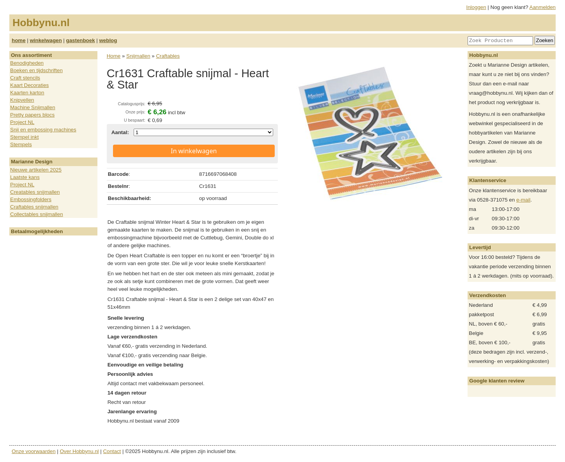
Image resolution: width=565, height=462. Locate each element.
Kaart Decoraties (29, 85)
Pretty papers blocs (32, 115)
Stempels (21, 144)
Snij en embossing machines (43, 130)
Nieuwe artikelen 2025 (36, 170)
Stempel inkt (24, 137)
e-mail (523, 200)
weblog (108, 40)
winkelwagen (46, 40)
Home (114, 56)
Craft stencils (25, 78)
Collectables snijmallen (36, 214)
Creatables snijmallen (35, 192)
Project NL (22, 122)
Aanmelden (543, 7)
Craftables (168, 56)
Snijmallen (138, 56)
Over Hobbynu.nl (79, 451)
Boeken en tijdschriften (36, 70)
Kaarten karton (27, 93)
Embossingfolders (30, 199)
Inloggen (476, 7)
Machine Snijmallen (32, 107)
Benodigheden (27, 63)
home (19, 40)
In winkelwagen (194, 151)
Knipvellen (22, 100)
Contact (112, 451)
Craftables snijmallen (34, 207)
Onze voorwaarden (34, 451)
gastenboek (80, 40)
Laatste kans (25, 177)
